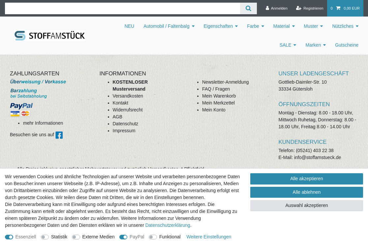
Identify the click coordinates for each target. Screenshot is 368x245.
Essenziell (25, 236)
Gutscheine (346, 45)
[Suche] (248, 8)
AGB (118, 116)
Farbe (253, 26)
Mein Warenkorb (219, 96)
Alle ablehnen (307, 192)
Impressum (124, 130)
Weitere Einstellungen (208, 236)
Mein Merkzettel (218, 102)
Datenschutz (125, 123)
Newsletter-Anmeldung (225, 82)
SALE (285, 45)
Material (281, 26)
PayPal (137, 236)
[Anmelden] (276, 8)
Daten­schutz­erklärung (167, 225)
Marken (313, 45)
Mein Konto (214, 109)
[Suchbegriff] (122, 8)
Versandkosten (128, 96)
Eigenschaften (218, 26)
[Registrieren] (309, 8)
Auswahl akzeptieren (306, 205)
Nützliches (342, 26)
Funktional (170, 236)
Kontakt (120, 102)
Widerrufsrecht (128, 109)
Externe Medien (98, 236)
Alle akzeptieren (306, 178)
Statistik (59, 236)
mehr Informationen (43, 123)
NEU (130, 26)
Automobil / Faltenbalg (166, 26)
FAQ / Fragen (216, 89)
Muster (311, 26)
